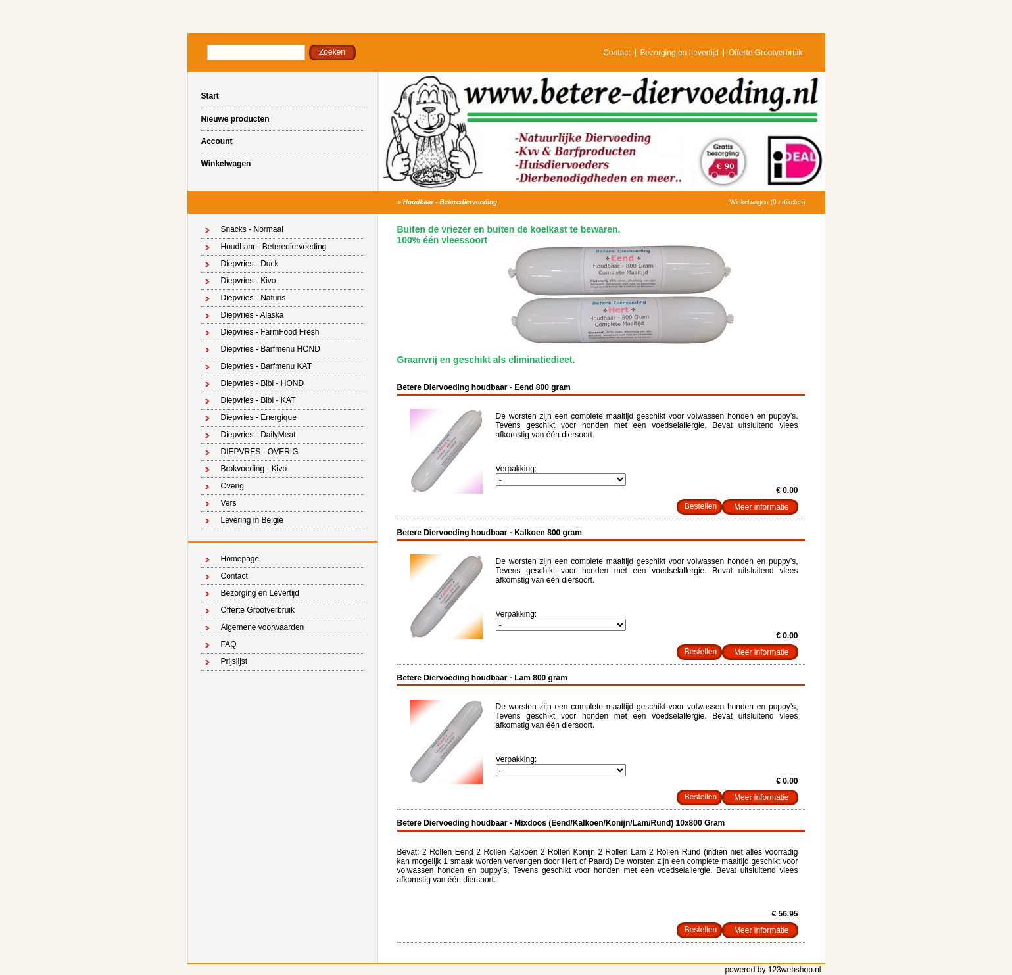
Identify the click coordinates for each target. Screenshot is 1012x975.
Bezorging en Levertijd (679, 53)
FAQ (229, 644)
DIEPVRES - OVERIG (260, 451)
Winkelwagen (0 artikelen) (767, 202)
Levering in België (252, 520)
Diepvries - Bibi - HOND (262, 383)
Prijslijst (234, 661)
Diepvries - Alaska (252, 315)
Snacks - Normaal (252, 229)
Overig (232, 485)
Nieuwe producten (235, 119)
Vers (229, 503)
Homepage (240, 558)
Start (210, 96)
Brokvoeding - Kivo (254, 468)
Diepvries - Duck (250, 263)
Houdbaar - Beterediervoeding (450, 202)
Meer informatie (761, 506)
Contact (616, 53)
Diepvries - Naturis (253, 297)
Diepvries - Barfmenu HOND (270, 349)
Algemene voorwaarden (262, 627)
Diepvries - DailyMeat (258, 434)
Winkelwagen (226, 163)
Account (217, 141)
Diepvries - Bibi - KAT (258, 400)
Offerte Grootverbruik (766, 53)
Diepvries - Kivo (248, 280)
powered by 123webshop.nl (773, 969)
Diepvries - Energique (259, 417)
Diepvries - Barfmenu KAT (266, 366)
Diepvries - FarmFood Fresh (270, 332)
